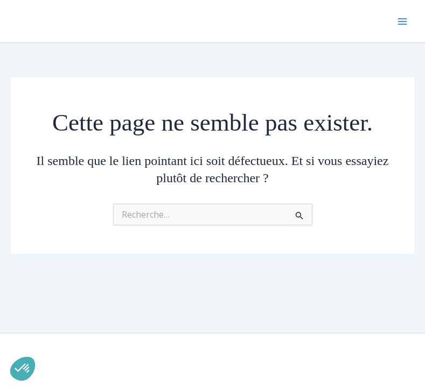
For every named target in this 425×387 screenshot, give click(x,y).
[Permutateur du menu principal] (402, 21)
